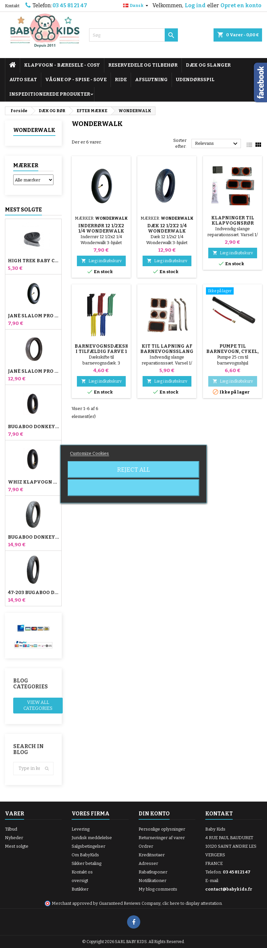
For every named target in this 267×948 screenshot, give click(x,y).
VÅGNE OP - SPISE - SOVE (76, 79)
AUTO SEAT (23, 79)
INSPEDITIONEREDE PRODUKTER (49, 94)
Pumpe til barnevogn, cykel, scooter (232, 351)
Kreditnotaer (152, 854)
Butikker (80, 889)
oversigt (80, 880)
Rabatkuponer (153, 871)
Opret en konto (240, 5)
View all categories (37, 705)
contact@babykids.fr (228, 889)
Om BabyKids (85, 854)
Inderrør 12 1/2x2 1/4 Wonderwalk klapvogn (101, 231)
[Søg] (133, 35)
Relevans (217, 144)
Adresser (148, 863)
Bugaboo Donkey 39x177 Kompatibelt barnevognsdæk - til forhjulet (33, 537)
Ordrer (146, 846)
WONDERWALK (34, 130)
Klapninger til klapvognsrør (232, 220)
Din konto (154, 813)
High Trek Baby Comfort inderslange (33, 261)
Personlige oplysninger (162, 829)
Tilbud (11, 829)
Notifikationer (152, 880)
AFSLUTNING (151, 79)
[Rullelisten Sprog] (136, 5)
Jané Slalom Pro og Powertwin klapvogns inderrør (33, 316)
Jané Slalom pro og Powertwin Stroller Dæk (33, 371)
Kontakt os (82, 871)
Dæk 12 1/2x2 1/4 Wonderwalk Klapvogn (167, 231)
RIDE (121, 79)
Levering (80, 829)
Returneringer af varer (162, 837)
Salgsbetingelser (88, 846)
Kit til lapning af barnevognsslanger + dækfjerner (170, 351)
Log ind (195, 5)
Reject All (133, 469)
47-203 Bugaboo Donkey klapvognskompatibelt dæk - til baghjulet (33, 592)
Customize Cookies (89, 453)
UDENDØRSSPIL (195, 79)
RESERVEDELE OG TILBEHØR (143, 65)
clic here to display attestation (192, 903)
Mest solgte (23, 209)
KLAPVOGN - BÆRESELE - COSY (62, 65)
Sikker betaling (86, 863)
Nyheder (14, 837)
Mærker (25, 165)
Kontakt (12, 6)
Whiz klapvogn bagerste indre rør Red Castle (33, 482)
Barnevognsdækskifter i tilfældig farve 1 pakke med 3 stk (109, 351)
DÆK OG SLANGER (208, 65)
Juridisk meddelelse (92, 837)
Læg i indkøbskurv (101, 260)
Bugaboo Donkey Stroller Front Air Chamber (33, 426)
